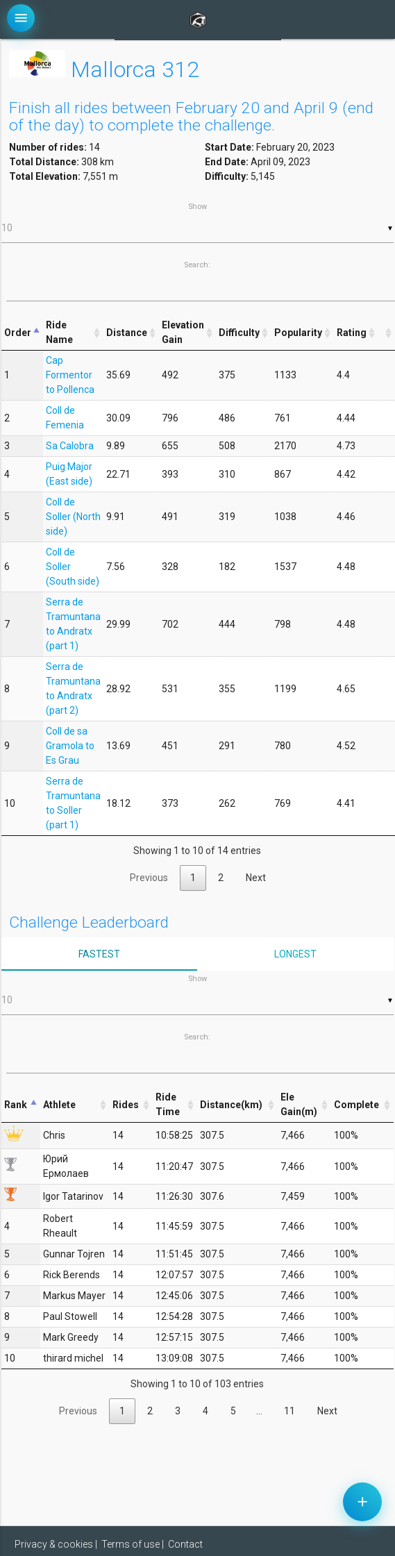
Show (197, 222)
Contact (185, 1544)
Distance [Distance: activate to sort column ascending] (126, 332)
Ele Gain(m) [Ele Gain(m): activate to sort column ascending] (298, 1104)
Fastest (99, 954)
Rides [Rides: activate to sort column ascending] (125, 1104)
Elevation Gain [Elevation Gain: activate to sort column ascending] (183, 332)
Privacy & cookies (54, 1544)
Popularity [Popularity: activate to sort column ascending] (298, 332)
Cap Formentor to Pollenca (70, 375)
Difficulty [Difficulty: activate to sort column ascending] (239, 332)
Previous (149, 877)
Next (256, 877)
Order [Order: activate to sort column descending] (17, 332)
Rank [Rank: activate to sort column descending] (15, 1104)
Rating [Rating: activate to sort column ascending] (352, 332)
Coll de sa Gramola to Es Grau (70, 746)
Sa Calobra (70, 445)
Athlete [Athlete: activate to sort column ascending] (59, 1104)
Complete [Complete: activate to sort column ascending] (356, 1104)
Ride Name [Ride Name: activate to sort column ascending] (59, 332)
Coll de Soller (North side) (73, 516)
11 (289, 1410)
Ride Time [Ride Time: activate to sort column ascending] (168, 1104)
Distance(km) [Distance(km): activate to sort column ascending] (231, 1104)
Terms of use (130, 1544)
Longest (295, 954)
